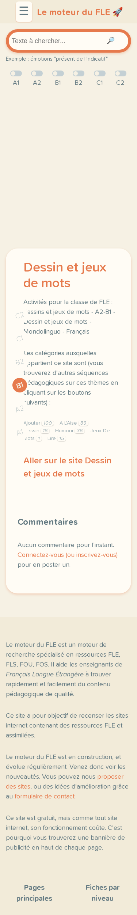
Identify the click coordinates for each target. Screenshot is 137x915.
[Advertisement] (68, 168)
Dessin (36, 430)
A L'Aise (74, 423)
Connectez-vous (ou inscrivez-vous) (68, 555)
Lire (56, 438)
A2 (19, 409)
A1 (19, 432)
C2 (19, 315)
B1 (19, 385)
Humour (69, 430)
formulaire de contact (45, 796)
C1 (19, 338)
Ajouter (38, 423)
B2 (20, 362)
